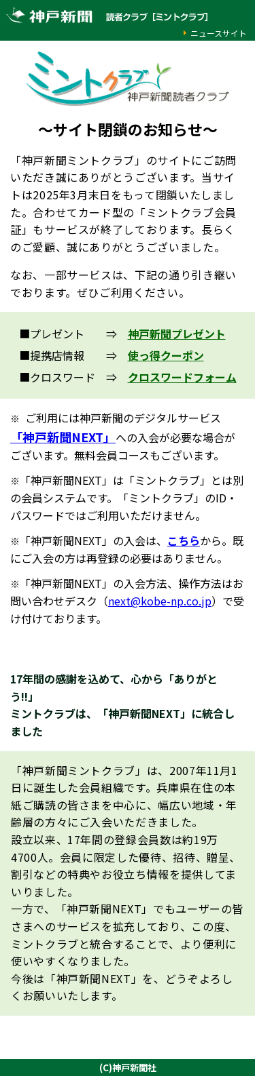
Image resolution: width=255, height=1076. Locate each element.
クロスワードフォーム (182, 377)
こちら (183, 540)
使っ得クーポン (166, 355)
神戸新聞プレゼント (177, 333)
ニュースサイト (218, 33)
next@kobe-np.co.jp (159, 601)
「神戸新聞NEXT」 (63, 436)
